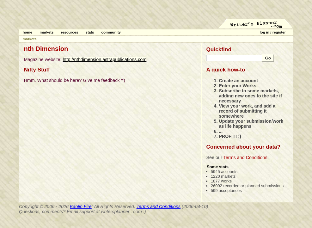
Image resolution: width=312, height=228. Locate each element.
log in (264, 32)
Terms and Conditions (245, 157)
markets (46, 32)
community (111, 32)
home (28, 32)
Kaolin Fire (81, 206)
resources (69, 32)
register (279, 32)
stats (90, 32)
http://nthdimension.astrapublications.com (105, 59)
